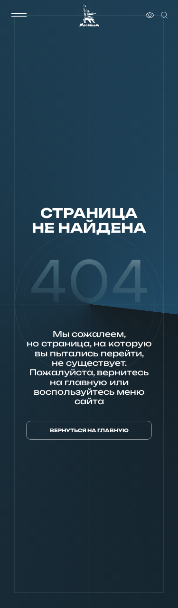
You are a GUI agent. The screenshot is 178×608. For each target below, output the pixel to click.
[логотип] (89, 15)
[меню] (18, 15)
